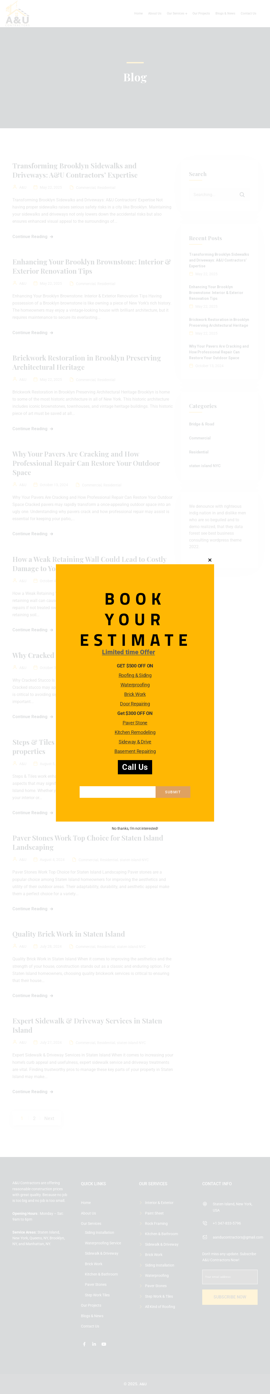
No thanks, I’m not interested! (135, 828)
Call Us (135, 767)
